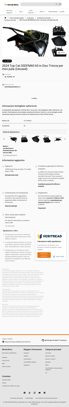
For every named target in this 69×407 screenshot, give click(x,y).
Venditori (26, 356)
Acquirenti (26, 353)
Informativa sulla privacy (16, 398)
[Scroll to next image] (65, 139)
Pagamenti (42, 208)
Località (62, 11)
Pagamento (26, 365)
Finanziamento (53, 11)
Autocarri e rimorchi (50, 359)
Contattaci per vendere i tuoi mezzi (11, 386)
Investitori (4, 357)
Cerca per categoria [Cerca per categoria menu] (10, 11)
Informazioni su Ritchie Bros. (9, 353)
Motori (47, 365)
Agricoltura (48, 362)
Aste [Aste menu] (22, 11)
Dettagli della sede (11, 175)
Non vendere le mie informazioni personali (46, 398)
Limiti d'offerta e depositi (30, 362)
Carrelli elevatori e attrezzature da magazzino (53, 368)
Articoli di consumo (50, 356)
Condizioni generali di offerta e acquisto (49, 185)
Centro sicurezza (6, 366)
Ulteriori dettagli (11, 206)
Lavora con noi (5, 360)
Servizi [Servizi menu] (43, 11)
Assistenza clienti (6, 380)
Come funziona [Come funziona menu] (31, 11)
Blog (3, 363)
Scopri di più (58, 256)
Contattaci (63, 340)
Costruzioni (48, 353)
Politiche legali (29, 398)
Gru (46, 372)
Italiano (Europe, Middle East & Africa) (17, 342)
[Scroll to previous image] (4, 139)
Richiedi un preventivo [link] (44, 255)
